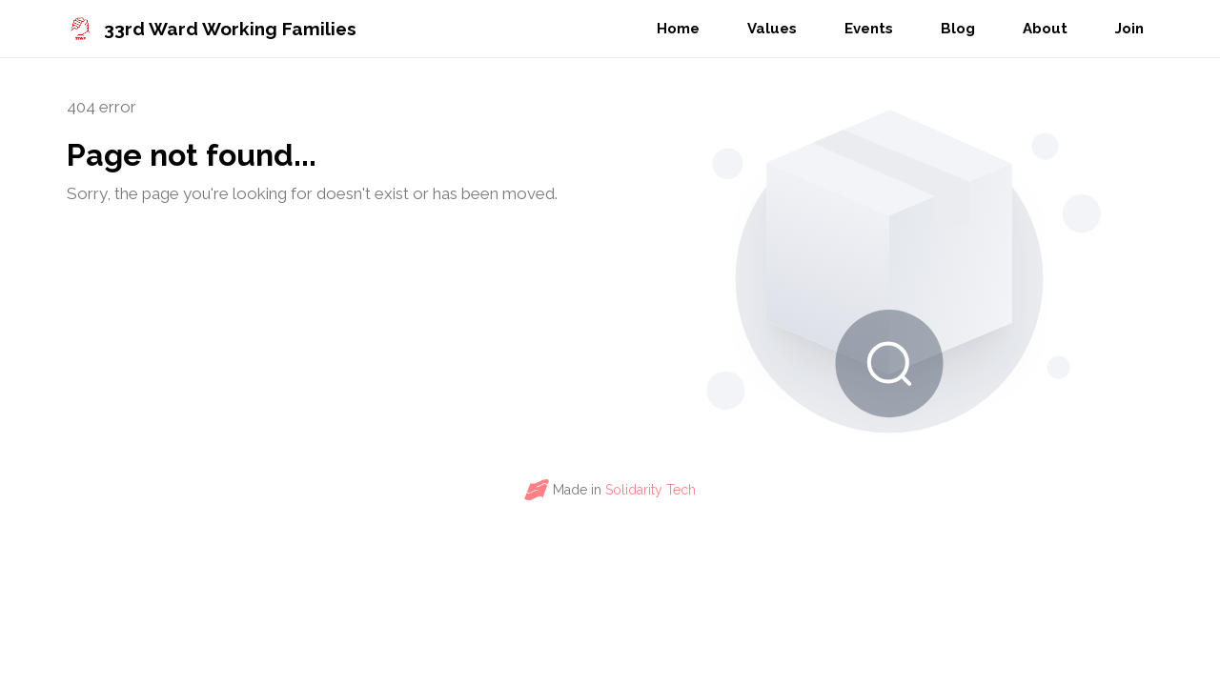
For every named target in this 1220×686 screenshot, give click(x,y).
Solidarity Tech (650, 489)
